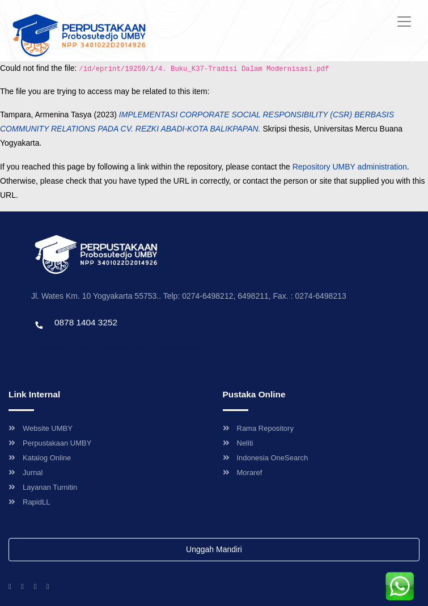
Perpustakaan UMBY (50, 443)
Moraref (242, 472)
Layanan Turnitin (43, 487)
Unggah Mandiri (214, 549)
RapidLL (29, 502)
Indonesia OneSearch (265, 458)
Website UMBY (41, 428)
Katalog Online (40, 458)
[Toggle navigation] (404, 21)
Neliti (238, 443)
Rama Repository (258, 428)
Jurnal (26, 472)
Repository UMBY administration (350, 166)
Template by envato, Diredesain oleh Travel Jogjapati (116, 346)
